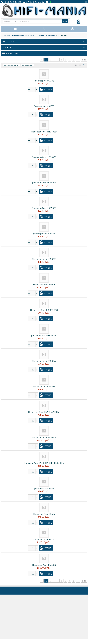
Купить (46, 89)
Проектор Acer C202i (44, 80)
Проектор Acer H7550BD (44, 208)
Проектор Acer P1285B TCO (44, 309)
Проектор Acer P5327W (44, 437)
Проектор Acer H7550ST (44, 233)
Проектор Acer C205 (44, 106)
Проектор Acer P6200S (44, 564)
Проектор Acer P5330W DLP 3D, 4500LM (44, 462)
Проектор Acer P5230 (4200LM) (44, 411)
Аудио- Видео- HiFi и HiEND (23, 35)
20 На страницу (27, 65)
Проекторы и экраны (46, 35)
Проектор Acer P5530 (44, 488)
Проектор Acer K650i (44, 284)
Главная (6, 35)
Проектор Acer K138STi (44, 258)
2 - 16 (84, 60)
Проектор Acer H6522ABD (44, 182)
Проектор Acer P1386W (44, 360)
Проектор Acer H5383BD (44, 131)
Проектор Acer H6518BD (44, 157)
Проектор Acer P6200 (44, 539)
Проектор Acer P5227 (44, 386)
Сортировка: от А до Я (11, 65)
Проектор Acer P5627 (44, 513)
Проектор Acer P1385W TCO (44, 335)
